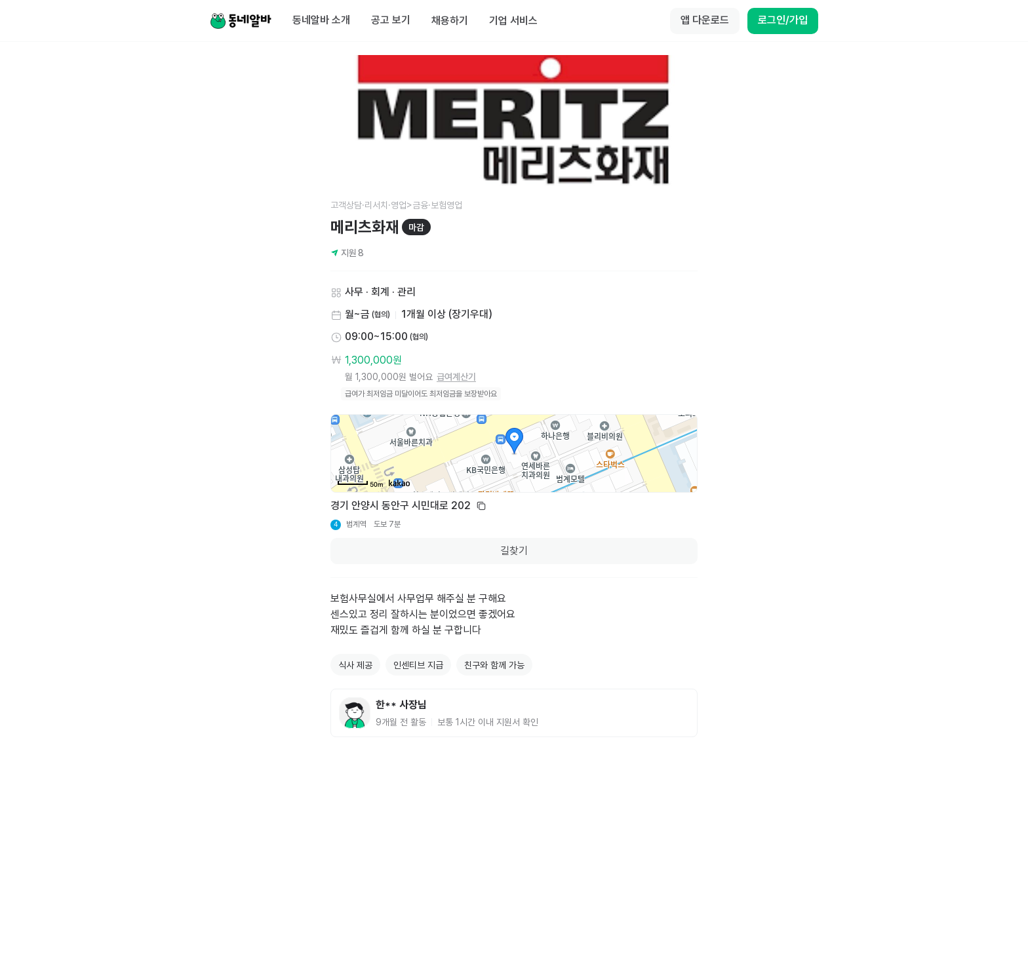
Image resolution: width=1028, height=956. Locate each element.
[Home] (240, 21)
